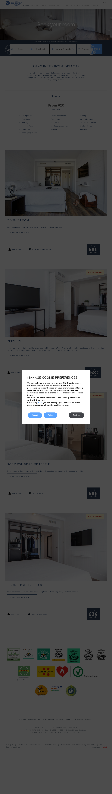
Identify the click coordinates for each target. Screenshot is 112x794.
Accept (35, 415)
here (40, 403)
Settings (76, 415)
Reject (50, 415)
